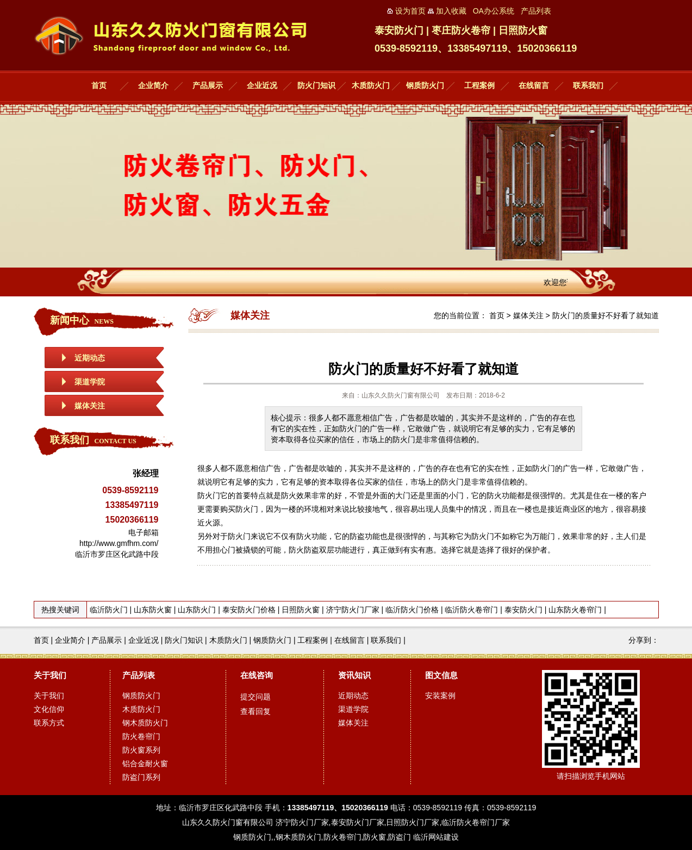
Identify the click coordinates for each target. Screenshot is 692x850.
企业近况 (262, 86)
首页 (99, 86)
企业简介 (153, 86)
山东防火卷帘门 (575, 609)
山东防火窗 (153, 609)
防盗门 (399, 837)
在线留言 (534, 86)
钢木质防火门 (145, 722)
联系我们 (588, 86)
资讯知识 (354, 675)
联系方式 (49, 722)
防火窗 (374, 837)
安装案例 (440, 695)
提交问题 (255, 696)
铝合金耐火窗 (145, 763)
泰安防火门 (523, 609)
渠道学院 (89, 381)
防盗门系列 (141, 777)
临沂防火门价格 (412, 609)
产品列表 (138, 675)
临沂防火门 (109, 609)
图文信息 (441, 675)
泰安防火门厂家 (357, 822)
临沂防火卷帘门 (471, 609)
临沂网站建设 (436, 837)
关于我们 (50, 675)
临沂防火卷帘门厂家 (475, 822)
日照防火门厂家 (412, 822)
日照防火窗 (301, 609)
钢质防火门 (425, 86)
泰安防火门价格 (249, 609)
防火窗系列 (141, 750)
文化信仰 (49, 709)
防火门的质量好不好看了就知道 (605, 315)
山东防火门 (197, 609)
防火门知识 (316, 86)
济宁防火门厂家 (352, 609)
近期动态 (89, 357)
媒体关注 (89, 405)
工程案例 (479, 86)
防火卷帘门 (141, 736)
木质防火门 (371, 86)
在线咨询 (256, 675)
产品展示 (207, 86)
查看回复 (255, 711)
